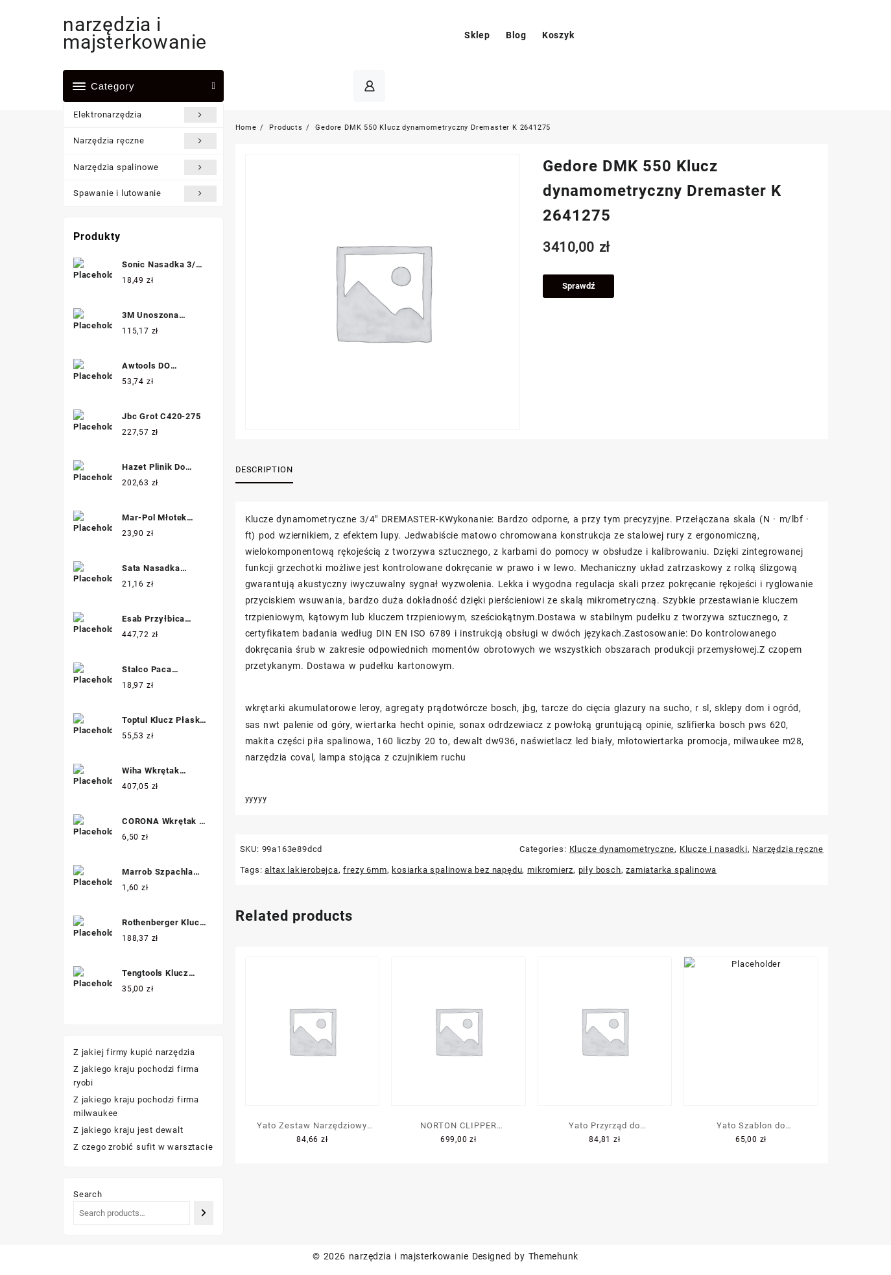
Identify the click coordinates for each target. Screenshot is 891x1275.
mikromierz (550, 870)
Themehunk (553, 1256)
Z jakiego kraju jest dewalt (128, 1130)
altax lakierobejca (301, 870)
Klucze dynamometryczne (622, 849)
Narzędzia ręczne (145, 141)
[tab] (269, 470)
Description (264, 469)
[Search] (203, 1213)
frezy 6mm (364, 870)
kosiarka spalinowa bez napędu (457, 870)
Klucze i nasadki (714, 849)
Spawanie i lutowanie (145, 193)
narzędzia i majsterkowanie (135, 33)
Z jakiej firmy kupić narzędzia (134, 1052)
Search (87, 1194)
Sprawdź (578, 286)
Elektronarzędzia (145, 115)
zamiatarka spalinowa (671, 870)
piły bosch (599, 870)
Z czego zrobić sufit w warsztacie (143, 1147)
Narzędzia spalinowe (145, 167)
